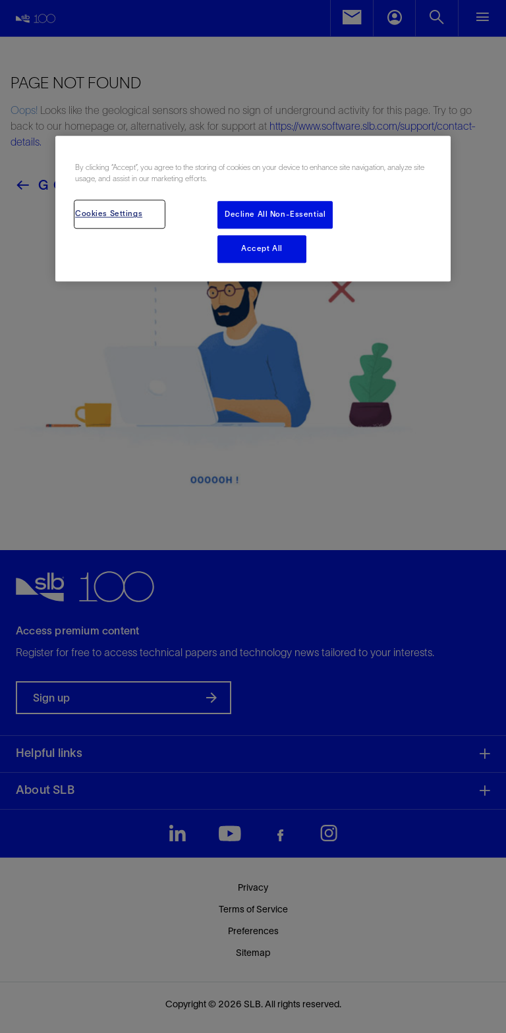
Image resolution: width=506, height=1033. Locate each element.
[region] (253, 208)
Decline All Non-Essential (275, 215)
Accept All (262, 249)
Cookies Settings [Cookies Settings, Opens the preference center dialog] (108, 214)
